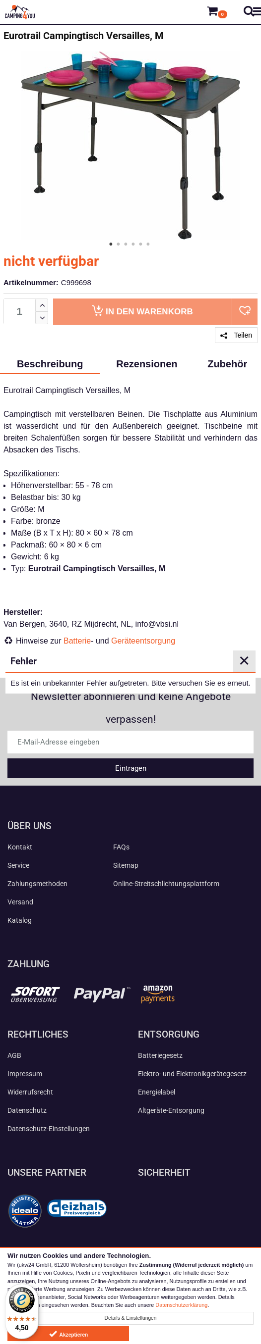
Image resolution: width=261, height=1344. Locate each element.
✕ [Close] (244, 661)
